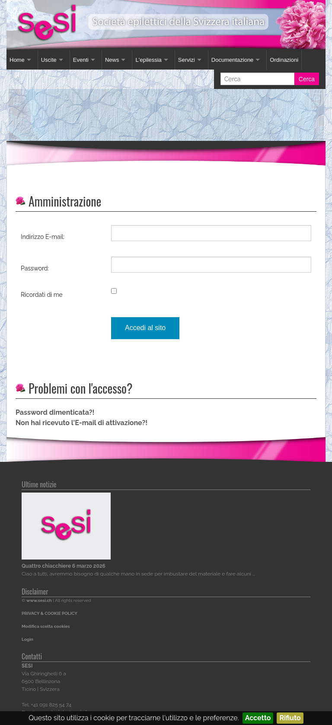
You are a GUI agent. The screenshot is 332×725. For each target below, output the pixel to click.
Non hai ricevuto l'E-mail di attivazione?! (81, 423)
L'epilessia (148, 60)
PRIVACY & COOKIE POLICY (49, 613)
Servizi (186, 60)
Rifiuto (289, 718)
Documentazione (232, 60)
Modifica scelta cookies (46, 626)
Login (27, 639)
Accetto (258, 718)
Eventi (81, 60)
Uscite (49, 60)
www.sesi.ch (39, 600)
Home (17, 60)
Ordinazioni (284, 60)
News (112, 60)
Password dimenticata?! (55, 412)
